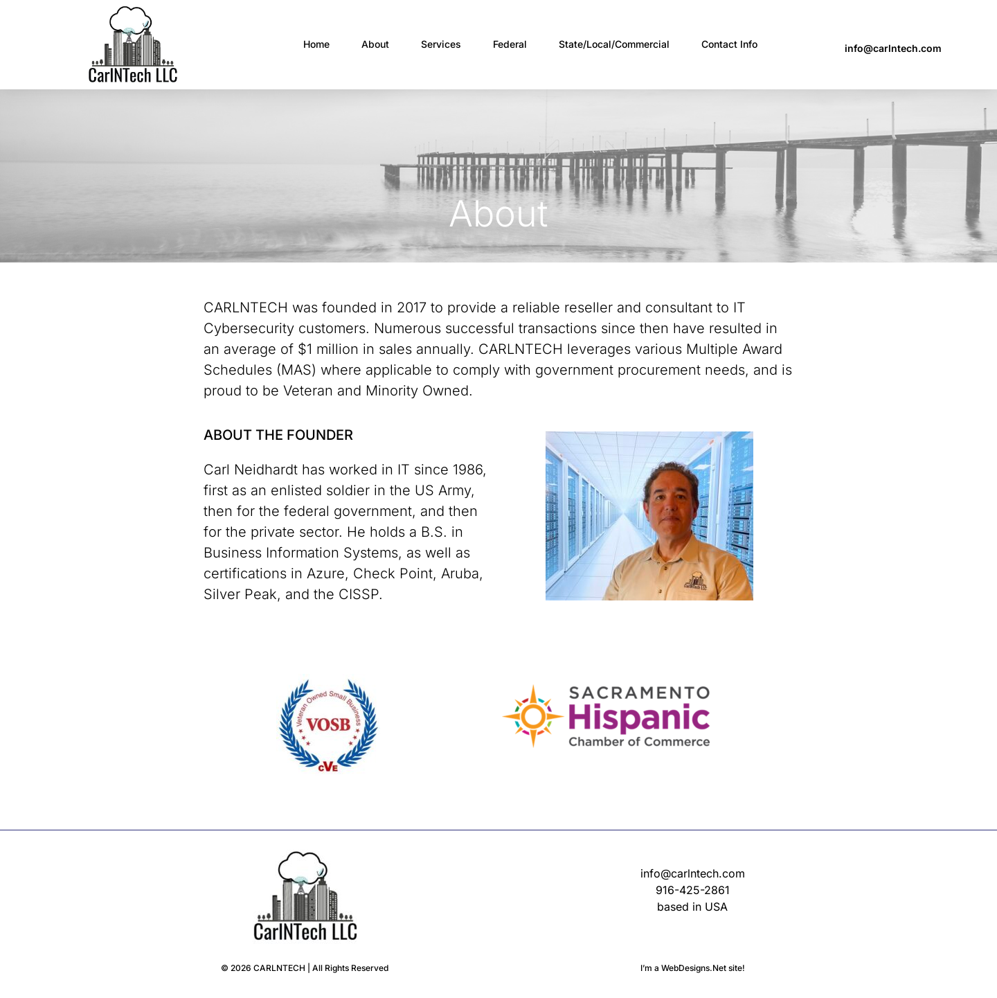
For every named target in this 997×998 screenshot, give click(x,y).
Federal (510, 44)
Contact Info (729, 44)
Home (316, 44)
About (375, 44)
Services (441, 44)
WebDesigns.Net (693, 968)
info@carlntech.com (893, 48)
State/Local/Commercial (614, 44)
